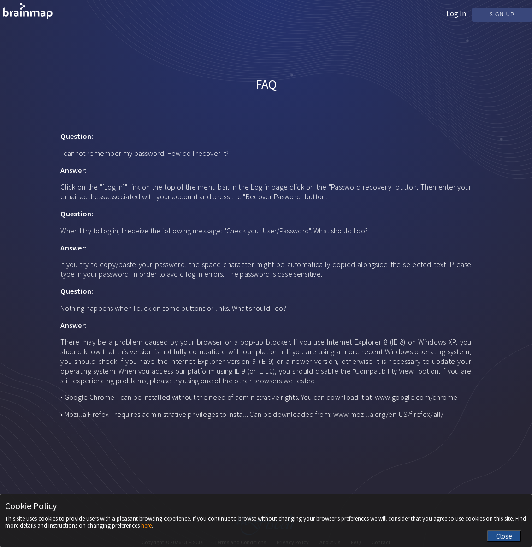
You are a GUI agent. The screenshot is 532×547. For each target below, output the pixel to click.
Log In (456, 13)
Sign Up (502, 14)
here (146, 525)
